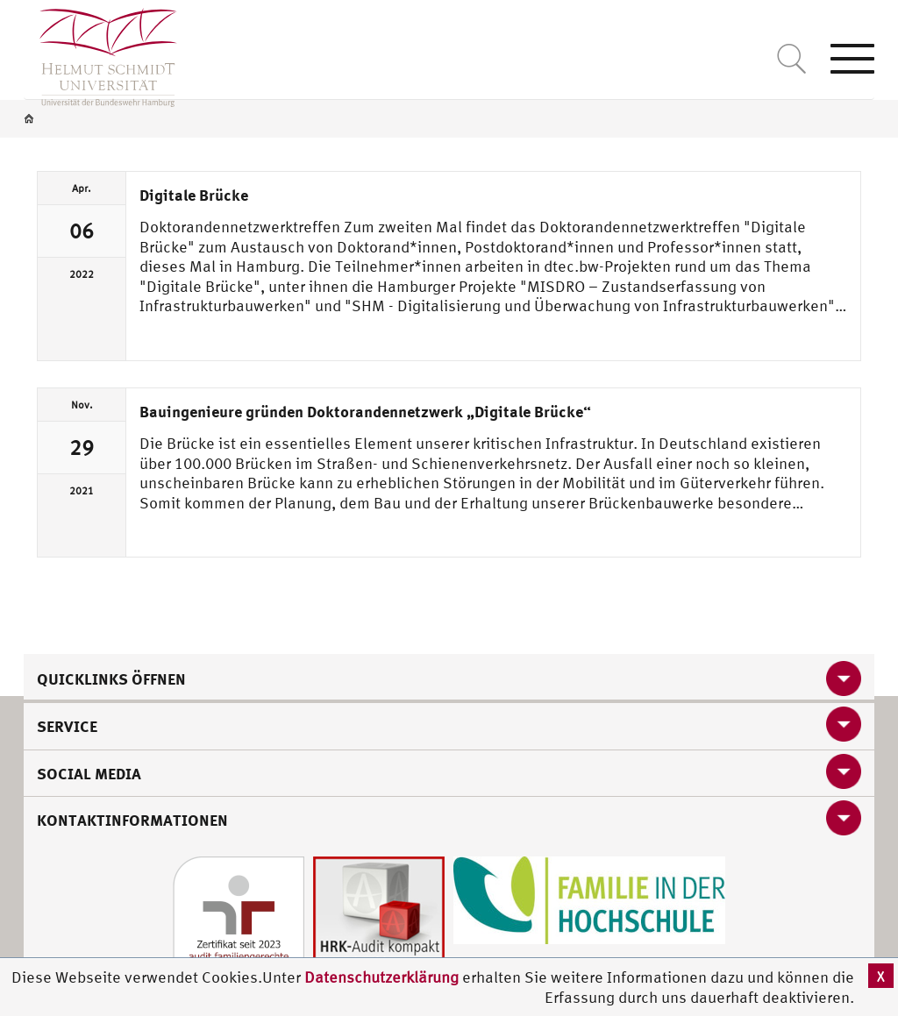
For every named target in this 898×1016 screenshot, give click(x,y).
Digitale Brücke (193, 194)
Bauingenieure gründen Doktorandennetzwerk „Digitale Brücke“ (365, 411)
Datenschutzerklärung (381, 977)
